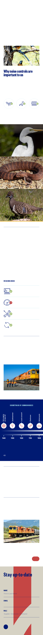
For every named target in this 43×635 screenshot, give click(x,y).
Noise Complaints (35, 559)
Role (5, 610)
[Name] (21, 594)
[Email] (21, 604)
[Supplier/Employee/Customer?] (21, 614)
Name (6, 590)
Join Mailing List (6, 627)
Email (6, 600)
